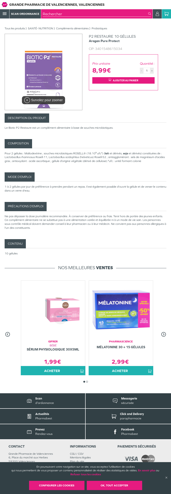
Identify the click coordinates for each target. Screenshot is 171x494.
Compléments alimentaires (72, 28)
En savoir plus (146, 470)
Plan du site (77, 461)
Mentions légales (80, 457)
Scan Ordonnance (25, 13)
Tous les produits (15, 28)
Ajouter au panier (123, 80)
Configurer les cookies (56, 485)
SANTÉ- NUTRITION (40, 28)
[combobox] (95, 14)
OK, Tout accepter (114, 485)
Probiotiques (99, 28)
